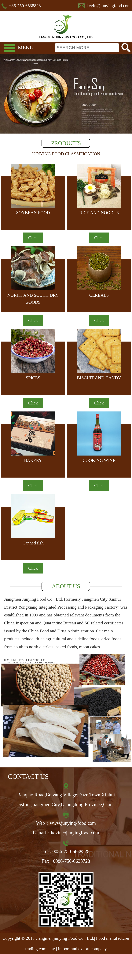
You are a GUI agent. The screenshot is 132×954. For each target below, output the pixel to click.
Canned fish (33, 542)
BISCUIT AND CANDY (99, 377)
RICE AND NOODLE (99, 212)
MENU (25, 48)
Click (33, 237)
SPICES (33, 377)
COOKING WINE (99, 460)
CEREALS (99, 295)
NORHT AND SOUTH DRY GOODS (33, 299)
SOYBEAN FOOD (33, 212)
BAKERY (33, 460)
